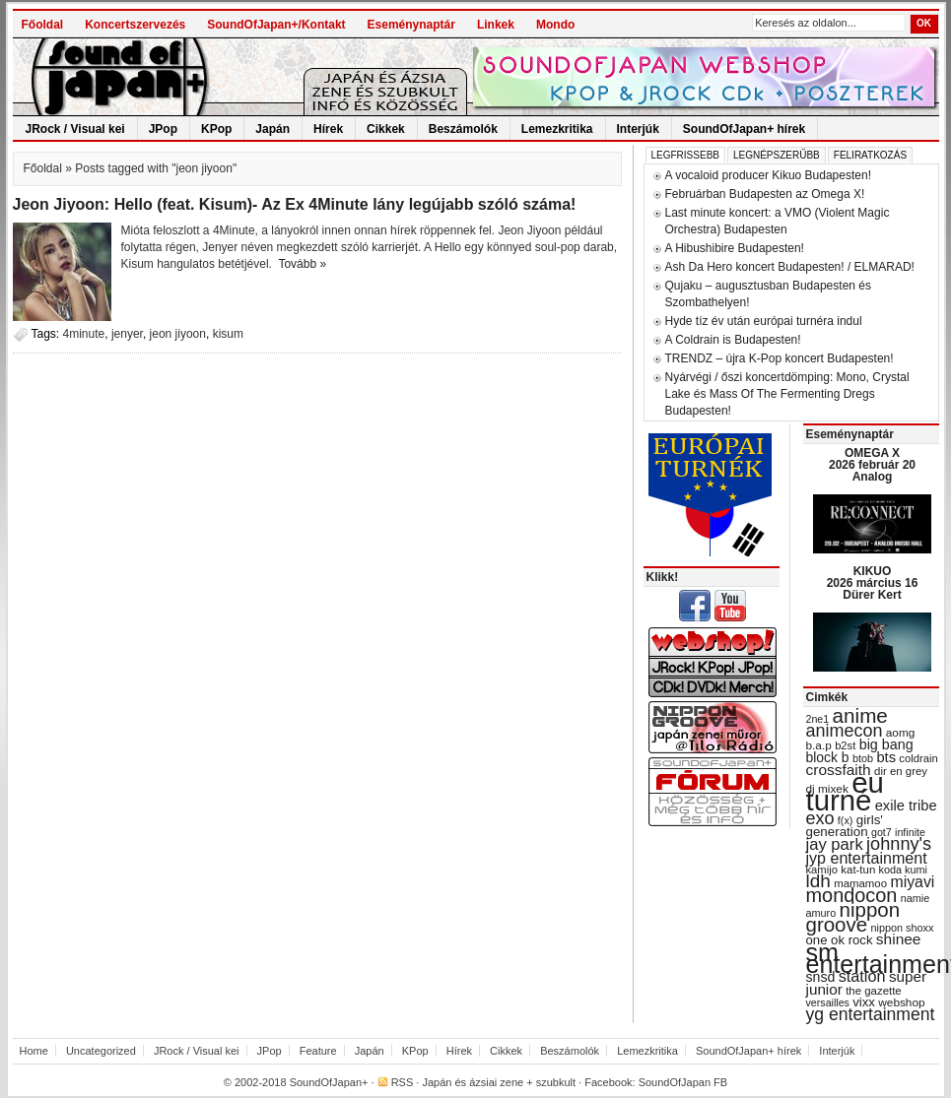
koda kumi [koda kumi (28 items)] (903, 869)
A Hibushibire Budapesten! (734, 248)
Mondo (555, 25)
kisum (228, 334)
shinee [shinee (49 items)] (898, 939)
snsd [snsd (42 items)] (821, 977)
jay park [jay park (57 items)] (834, 844)
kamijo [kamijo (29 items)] (822, 869)
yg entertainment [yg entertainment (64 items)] (870, 1014)
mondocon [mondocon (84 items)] (852, 895)
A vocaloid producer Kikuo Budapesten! (768, 175)
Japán (272, 129)
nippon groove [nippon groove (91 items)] (853, 917)
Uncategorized (101, 1051)
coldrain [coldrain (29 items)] (918, 758)
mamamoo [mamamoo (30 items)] (860, 883)
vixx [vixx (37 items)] (863, 1002)
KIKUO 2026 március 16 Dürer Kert (872, 583)
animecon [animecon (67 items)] (844, 731)
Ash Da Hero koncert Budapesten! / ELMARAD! (790, 267)
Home (34, 1051)
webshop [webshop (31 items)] (901, 1002)
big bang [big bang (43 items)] (886, 744)
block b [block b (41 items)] (827, 757)
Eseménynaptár (411, 25)
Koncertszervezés (135, 25)
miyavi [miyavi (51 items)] (912, 881)
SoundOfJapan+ (329, 1082)
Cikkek (386, 129)
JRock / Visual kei (75, 129)
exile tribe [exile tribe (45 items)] (906, 805)
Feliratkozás (870, 155)
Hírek (328, 129)
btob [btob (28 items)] (862, 758)
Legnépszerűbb (776, 155)
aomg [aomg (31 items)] (901, 733)
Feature (318, 1051)
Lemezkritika (557, 129)
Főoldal (43, 25)
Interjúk (638, 129)
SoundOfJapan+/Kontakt (276, 25)
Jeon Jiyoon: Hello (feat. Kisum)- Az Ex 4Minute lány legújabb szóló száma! (295, 204)
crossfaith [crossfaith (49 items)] (838, 769)
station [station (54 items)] (862, 976)
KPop (216, 129)
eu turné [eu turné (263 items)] (845, 791)
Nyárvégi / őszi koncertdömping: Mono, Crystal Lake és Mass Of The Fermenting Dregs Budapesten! (787, 394)
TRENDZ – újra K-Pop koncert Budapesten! (779, 358)
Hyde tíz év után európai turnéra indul (763, 321)
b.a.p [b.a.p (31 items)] (819, 745)
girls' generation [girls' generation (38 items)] (844, 825)
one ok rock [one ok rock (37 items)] (839, 940)
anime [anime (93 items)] (860, 715)
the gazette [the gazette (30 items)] (874, 991)
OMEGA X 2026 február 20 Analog (872, 465)
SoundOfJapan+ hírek (744, 129)
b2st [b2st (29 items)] (845, 745)
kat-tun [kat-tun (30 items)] (858, 869)
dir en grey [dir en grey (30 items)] (900, 771)
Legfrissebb (685, 155)
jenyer (127, 334)
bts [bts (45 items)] (886, 757)
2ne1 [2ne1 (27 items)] (818, 719)
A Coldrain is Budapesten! (733, 340)
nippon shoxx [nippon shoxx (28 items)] (901, 928)
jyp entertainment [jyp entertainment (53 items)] (866, 858)
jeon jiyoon (178, 334)
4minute (84, 334)
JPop (163, 129)
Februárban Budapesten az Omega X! (765, 194)
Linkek (495, 25)
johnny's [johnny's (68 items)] (898, 844)
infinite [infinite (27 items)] (910, 832)
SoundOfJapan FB (683, 1082)
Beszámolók (463, 129)
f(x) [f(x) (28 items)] (845, 820)
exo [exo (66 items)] (820, 818)
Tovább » (302, 264)
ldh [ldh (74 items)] (818, 881)
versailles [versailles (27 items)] (827, 1002)
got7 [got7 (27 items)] (881, 832)
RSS (402, 1082)
